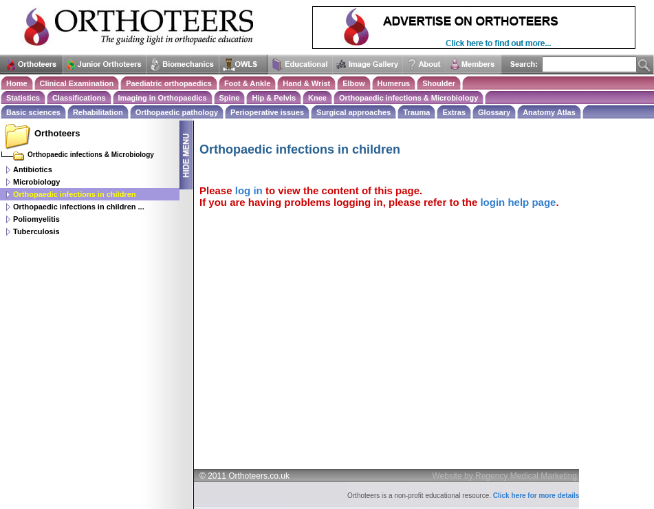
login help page (518, 202)
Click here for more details (536, 495)
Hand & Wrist (306, 83)
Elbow (353, 83)
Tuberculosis (36, 231)
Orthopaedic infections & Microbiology (408, 98)
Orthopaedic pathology (176, 112)
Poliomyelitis (36, 219)
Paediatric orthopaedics (169, 83)
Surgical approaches (353, 112)
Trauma (416, 112)
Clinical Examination (77, 83)
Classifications (79, 98)
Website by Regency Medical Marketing (505, 476)
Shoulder (438, 83)
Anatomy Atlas (549, 112)
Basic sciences (33, 112)
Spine (229, 98)
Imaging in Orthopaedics (162, 98)
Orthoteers (57, 133)
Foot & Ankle (247, 83)
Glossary (494, 112)
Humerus (394, 83)
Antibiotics (32, 169)
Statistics (23, 98)
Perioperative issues (267, 112)
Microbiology (36, 182)
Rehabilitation (98, 112)
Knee (317, 98)
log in (249, 190)
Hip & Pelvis (274, 98)
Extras (454, 112)
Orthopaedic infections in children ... (78, 206)
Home (17, 83)
